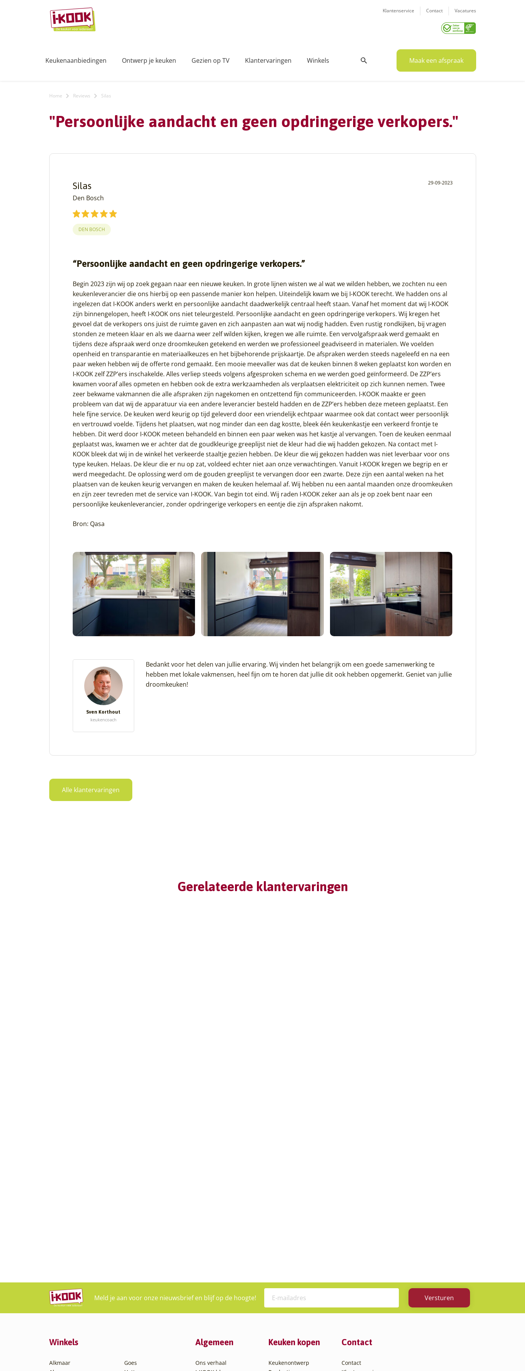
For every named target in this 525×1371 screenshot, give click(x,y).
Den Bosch (91, 226)
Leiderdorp (138, 1223)
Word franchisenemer (223, 1251)
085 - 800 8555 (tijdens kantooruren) (398, 1235)
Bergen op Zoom (70, 1251)
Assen (57, 1233)
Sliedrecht (137, 1260)
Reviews (81, 93)
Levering (279, 1223)
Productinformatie (291, 1242)
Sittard (133, 1251)
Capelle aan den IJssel (77, 1260)
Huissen (134, 1214)
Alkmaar (59, 1186)
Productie (280, 1196)
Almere (58, 1196)
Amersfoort (63, 1205)
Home (55, 93)
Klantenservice (398, 15)
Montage (279, 1205)
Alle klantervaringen (91, 787)
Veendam (136, 1279)
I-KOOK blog (211, 1196)
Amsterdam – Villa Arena (81, 1214)
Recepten (207, 1205)
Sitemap (324, 1349)
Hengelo (134, 1205)
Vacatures (465, 15)
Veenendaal (139, 1288)
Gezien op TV (211, 58)
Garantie (279, 1233)
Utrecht (133, 1270)
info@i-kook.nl (402, 1225)
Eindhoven (63, 1297)
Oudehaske (138, 1242)
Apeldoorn (62, 1223)
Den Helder (63, 1288)
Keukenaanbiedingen (76, 58)
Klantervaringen (268, 58)
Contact (434, 15)
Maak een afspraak (436, 58)
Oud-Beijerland (144, 1233)
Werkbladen (284, 1251)
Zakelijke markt (214, 1214)
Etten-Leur (62, 1307)
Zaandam (136, 1297)
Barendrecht (65, 1242)
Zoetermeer (139, 1307)
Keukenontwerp (288, 1186)
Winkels (318, 58)
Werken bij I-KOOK (219, 1223)
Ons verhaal (211, 1186)
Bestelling (281, 1214)
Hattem (133, 1196)
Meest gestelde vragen (224, 1233)
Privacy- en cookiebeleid (277, 1349)
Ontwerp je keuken (149, 58)
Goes (130, 1186)
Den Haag (61, 1279)
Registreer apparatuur (224, 1242)
